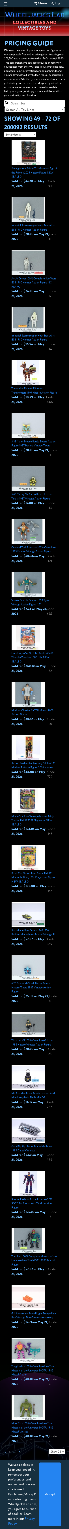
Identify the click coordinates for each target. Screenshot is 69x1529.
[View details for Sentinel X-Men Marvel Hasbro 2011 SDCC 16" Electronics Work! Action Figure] (34, 1195)
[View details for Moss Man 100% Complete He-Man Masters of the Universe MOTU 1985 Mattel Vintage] (34, 1419)
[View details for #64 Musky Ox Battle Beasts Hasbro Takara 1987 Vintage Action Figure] (34, 488)
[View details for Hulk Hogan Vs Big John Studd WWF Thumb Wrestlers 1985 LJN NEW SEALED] (34, 649)
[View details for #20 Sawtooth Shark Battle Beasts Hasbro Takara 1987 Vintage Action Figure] (34, 979)
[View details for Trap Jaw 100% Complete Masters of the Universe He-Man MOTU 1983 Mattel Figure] (34, 1252)
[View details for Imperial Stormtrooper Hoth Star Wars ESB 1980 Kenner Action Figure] (34, 219)
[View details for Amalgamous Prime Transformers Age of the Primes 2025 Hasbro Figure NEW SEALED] (34, 164)
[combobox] (35, 109)
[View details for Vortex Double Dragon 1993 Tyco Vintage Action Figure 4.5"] (34, 594)
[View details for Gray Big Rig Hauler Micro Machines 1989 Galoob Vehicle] (34, 1140)
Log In (57, 3)
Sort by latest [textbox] (13, 134)
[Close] (50, 1494)
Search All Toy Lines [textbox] (20, 110)
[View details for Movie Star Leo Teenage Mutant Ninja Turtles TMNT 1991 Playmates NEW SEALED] (34, 812)
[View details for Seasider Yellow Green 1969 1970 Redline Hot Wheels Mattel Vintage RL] (34, 924)
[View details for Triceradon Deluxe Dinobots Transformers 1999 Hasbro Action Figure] (34, 382)
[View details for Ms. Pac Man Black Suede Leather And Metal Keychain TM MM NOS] (34, 1087)
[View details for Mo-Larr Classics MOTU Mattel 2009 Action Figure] (34, 704)
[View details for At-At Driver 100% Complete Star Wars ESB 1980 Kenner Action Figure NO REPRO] (34, 274)
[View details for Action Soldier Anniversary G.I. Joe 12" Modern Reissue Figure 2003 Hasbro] (34, 757)
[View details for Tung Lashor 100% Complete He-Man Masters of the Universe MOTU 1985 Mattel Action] (34, 1362)
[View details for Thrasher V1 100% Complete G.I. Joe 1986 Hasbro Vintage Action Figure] (34, 1034)
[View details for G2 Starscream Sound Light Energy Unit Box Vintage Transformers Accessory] (34, 1307)
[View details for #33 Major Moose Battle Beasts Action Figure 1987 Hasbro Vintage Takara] (34, 435)
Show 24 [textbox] (55, 1452)
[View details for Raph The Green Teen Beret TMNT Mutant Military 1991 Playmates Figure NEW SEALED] (34, 869)
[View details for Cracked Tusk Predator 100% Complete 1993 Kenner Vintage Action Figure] (34, 541)
